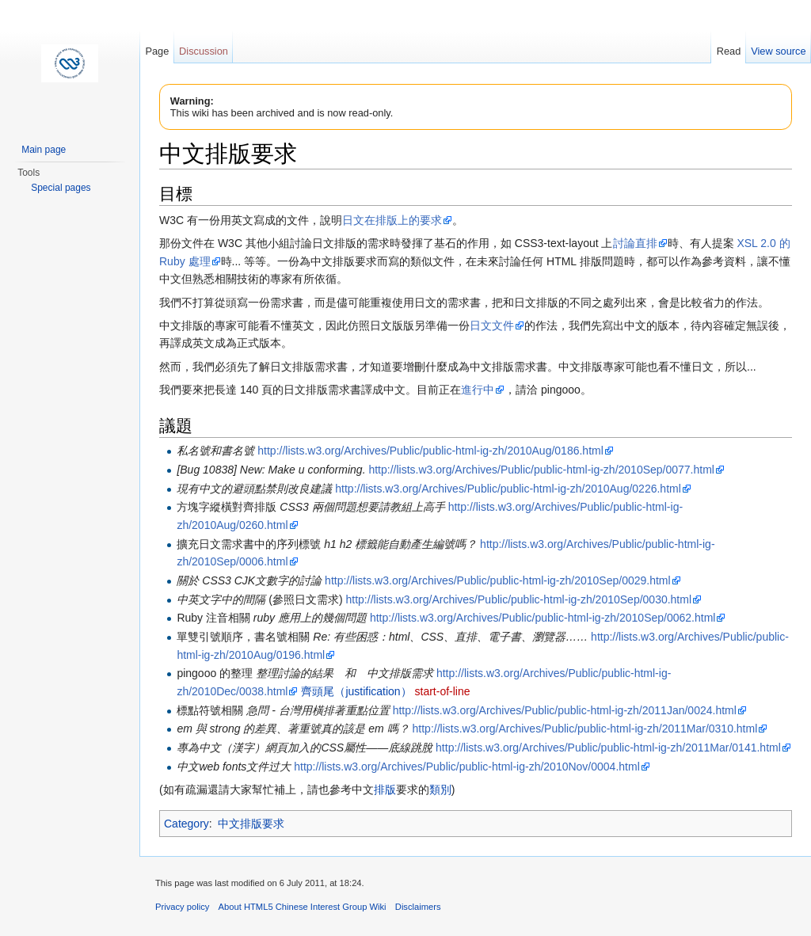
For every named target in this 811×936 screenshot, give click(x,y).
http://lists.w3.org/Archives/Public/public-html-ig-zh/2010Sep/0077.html (541, 469)
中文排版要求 (251, 823)
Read (729, 51)
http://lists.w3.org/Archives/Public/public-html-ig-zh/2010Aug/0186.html (430, 450)
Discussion (203, 51)
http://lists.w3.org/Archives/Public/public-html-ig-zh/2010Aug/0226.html (508, 488)
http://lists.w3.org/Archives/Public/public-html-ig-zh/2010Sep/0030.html (519, 599)
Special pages (60, 187)
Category (186, 823)
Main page (43, 149)
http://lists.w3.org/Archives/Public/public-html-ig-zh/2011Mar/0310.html (585, 728)
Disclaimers (418, 906)
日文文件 (492, 325)
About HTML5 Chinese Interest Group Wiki (302, 906)
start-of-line (442, 691)
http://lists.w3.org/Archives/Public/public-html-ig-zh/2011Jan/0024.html (565, 710)
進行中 (477, 389)
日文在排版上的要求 (392, 220)
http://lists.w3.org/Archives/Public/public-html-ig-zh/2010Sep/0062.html (543, 617)
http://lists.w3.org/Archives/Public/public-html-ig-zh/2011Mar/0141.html (608, 747)
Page (157, 51)
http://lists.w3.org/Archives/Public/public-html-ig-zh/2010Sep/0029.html (498, 580)
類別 (440, 789)
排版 (385, 789)
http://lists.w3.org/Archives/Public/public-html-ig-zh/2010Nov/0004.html (467, 766)
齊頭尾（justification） (356, 691)
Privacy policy (182, 906)
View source (778, 51)
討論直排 (635, 243)
